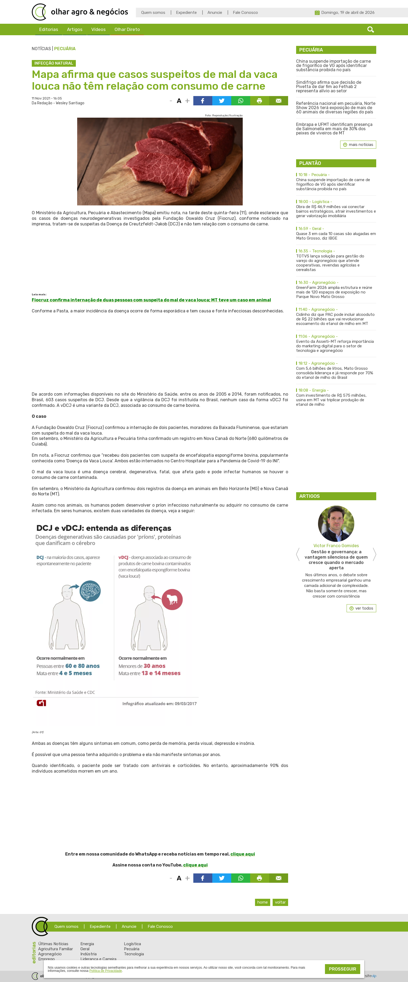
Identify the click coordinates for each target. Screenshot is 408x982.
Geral (84, 949)
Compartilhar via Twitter (221, 100)
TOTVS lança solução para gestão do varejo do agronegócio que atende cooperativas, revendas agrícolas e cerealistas (336, 260)
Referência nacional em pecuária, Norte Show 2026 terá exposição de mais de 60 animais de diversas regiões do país (335, 107)
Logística (132, 943)
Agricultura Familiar (55, 949)
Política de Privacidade (105, 971)
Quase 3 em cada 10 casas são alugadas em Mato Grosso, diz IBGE (336, 233)
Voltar (280, 902)
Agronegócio (50, 954)
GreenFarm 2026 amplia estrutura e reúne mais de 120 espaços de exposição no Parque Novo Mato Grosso (336, 289)
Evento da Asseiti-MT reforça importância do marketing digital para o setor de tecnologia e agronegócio (336, 343)
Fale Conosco (245, 12)
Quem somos (153, 12)
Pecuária (65, 48)
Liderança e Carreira (98, 959)
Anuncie (214, 12)
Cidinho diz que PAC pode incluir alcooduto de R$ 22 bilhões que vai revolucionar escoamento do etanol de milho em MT (336, 316)
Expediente (186, 12)
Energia (87, 943)
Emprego (46, 959)
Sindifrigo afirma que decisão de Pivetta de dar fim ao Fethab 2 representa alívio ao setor (328, 86)
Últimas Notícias (53, 943)
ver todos (364, 608)
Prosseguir (342, 969)
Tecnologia (134, 954)
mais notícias (361, 144)
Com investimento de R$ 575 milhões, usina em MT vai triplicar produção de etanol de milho (336, 397)
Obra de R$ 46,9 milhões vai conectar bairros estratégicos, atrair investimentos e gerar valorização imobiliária (336, 209)
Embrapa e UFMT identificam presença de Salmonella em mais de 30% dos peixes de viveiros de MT (334, 128)
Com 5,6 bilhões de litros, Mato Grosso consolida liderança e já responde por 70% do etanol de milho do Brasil (336, 370)
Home (262, 902)
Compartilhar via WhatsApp (240, 100)
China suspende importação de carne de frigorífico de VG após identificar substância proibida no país (333, 65)
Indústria (88, 954)
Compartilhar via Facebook (202, 100)
